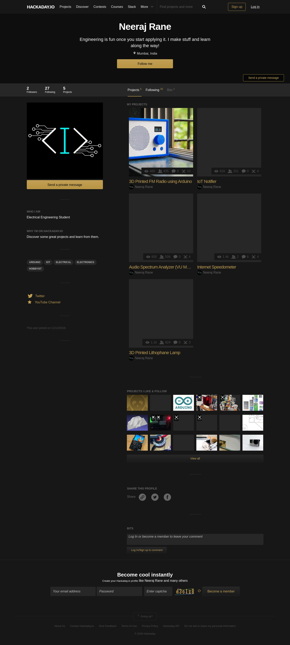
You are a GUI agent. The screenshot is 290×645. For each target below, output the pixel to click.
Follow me (145, 63)
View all (195, 458)
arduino (34, 262)
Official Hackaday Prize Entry (199, 398)
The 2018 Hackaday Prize (199, 418)
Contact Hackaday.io (82, 627)
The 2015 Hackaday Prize (153, 418)
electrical (63, 262)
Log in (255, 6)
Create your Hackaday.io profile (120, 582)
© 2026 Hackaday (145, 635)
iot (48, 262)
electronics (85, 262)
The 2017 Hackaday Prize (176, 418)
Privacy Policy (150, 627)
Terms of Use (129, 627)
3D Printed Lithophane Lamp (154, 352)
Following (154, 90)
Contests (99, 6)
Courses (117, 6)
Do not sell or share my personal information (210, 627)
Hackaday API (171, 627)
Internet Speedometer (216, 267)
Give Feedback (107, 627)
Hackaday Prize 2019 (222, 398)
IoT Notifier (206, 181)
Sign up (236, 6)
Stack (132, 6)
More (148, 6)
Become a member (221, 592)
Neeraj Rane (141, 187)
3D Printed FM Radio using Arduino (160, 181)
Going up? (145, 618)
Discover (82, 6)
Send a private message (263, 77)
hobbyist (35, 268)
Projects (65, 6)
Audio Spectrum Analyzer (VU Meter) (162, 267)
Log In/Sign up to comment (146, 550)
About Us (59, 627)
